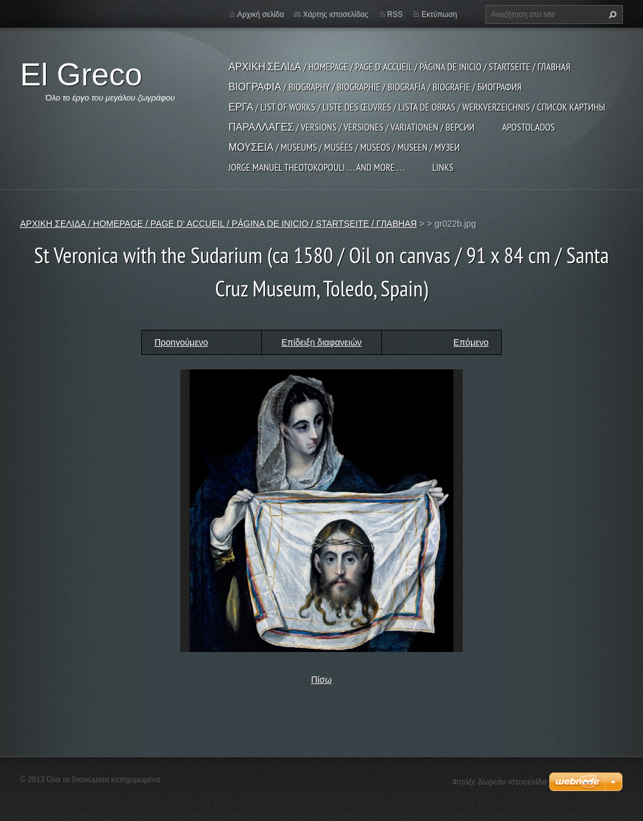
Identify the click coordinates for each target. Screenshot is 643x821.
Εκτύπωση (439, 14)
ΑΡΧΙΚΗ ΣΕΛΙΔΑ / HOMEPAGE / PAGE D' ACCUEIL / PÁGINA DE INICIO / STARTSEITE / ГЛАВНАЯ (399, 66)
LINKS (442, 167)
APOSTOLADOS (528, 127)
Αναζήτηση (611, 14)
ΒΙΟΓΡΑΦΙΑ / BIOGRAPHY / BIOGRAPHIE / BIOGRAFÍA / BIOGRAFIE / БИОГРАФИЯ (375, 86)
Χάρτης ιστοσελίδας (335, 14)
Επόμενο (471, 342)
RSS (395, 14)
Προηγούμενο (181, 342)
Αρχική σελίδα (260, 14)
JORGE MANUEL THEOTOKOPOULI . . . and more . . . (316, 167)
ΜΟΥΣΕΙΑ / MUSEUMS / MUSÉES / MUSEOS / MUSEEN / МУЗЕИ (344, 147)
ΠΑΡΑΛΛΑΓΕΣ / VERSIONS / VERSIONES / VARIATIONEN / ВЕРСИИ (352, 127)
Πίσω (321, 680)
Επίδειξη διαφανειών (321, 342)
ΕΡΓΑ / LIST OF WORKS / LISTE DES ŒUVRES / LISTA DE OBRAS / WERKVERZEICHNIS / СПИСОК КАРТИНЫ (417, 107)
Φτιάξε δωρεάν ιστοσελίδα (499, 781)
